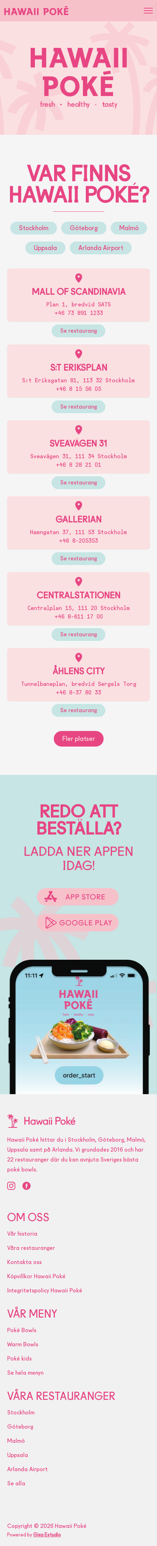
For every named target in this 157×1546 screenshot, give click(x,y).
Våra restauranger (31, 1248)
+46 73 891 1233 (78, 313)
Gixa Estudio (47, 1534)
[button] (148, 10)
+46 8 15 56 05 (78, 389)
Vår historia (22, 1233)
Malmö (128, 228)
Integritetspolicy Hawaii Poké (44, 1290)
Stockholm (33, 228)
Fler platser (78, 738)
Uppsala (45, 247)
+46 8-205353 (78, 540)
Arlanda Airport (100, 247)
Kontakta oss (24, 1262)
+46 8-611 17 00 (78, 616)
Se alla (16, 1483)
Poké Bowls (21, 1330)
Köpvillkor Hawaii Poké (36, 1276)
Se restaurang (78, 330)
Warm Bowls (22, 1344)
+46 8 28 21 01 (78, 464)
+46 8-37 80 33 (78, 692)
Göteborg (84, 228)
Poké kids (19, 1358)
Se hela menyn (25, 1372)
